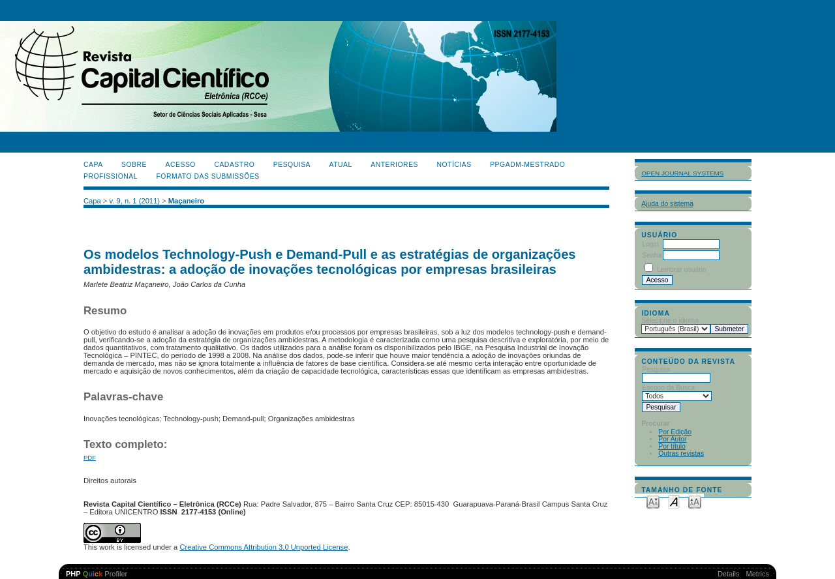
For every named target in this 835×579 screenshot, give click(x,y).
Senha (651, 255)
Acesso (181, 164)
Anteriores (394, 164)
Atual (340, 164)
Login (650, 244)
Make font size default (673, 501)
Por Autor (672, 439)
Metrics (757, 574)
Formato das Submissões (208, 176)
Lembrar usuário (681, 269)
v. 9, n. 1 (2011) (135, 201)
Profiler (96, 574)
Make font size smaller (653, 501)
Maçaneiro (186, 201)
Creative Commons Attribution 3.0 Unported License (263, 547)
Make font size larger (694, 501)
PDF (90, 457)
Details (729, 574)
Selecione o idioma (670, 320)
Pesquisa (292, 164)
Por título (672, 446)
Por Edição (674, 432)
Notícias (453, 164)
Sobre (134, 164)
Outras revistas (681, 453)
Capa (93, 164)
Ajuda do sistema (667, 203)
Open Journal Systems (682, 173)
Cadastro (234, 164)
